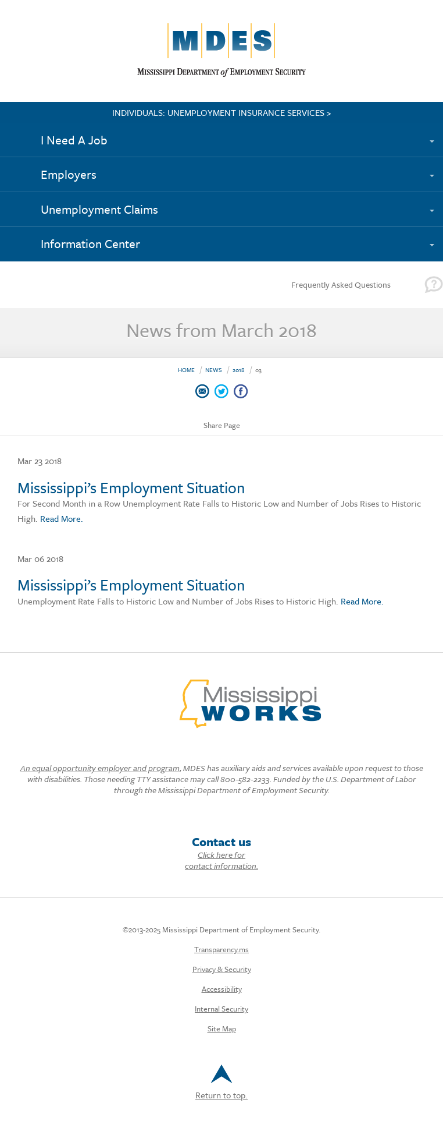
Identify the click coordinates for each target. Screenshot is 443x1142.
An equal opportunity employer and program (100, 768)
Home (186, 369)
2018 (239, 369)
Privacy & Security (221, 969)
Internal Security (221, 1009)
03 (258, 369)
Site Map (222, 1028)
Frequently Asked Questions (341, 284)
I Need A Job (74, 140)
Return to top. (221, 1083)
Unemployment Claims (99, 209)
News (213, 369)
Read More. (60, 518)
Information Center (90, 243)
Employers (69, 174)
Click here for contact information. (221, 860)
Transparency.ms (221, 949)
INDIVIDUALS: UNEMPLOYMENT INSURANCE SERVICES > (221, 112)
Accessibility (222, 989)
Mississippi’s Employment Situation (131, 487)
